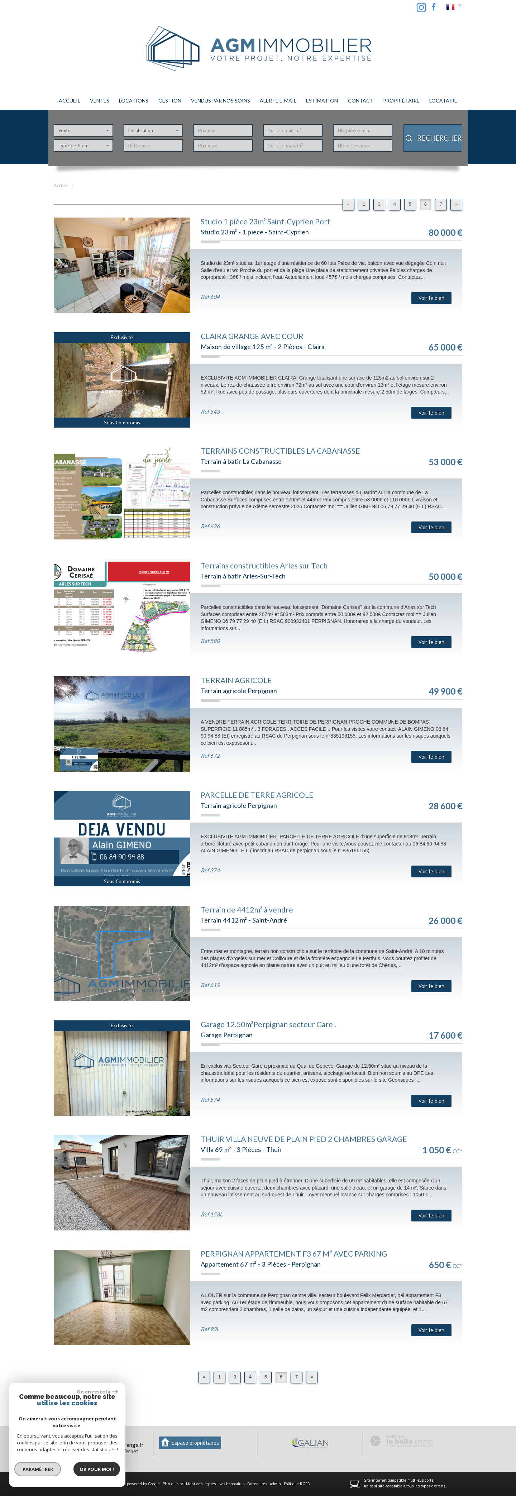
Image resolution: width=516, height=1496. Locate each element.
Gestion (169, 100)
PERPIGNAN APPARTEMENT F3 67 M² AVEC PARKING (294, 1253)
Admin (275, 1483)
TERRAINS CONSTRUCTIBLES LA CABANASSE (280, 450)
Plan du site (173, 1483)
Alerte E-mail (278, 100)
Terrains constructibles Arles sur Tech (264, 565)
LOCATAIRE (443, 100)
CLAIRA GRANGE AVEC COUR (252, 336)
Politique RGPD (297, 1483)
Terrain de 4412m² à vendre (247, 909)
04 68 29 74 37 (83, 1438)
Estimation (322, 100)
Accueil (69, 100)
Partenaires (257, 1483)
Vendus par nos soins (220, 100)
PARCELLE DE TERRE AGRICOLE (257, 794)
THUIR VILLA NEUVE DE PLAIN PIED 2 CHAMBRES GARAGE (304, 1138)
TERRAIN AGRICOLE (236, 680)
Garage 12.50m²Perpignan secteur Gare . (268, 1024)
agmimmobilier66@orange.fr (108, 1445)
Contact (360, 100)
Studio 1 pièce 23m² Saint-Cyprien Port (265, 221)
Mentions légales (201, 1483)
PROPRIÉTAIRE (401, 100)
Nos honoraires (231, 1483)
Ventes (99, 100)
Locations (133, 100)
